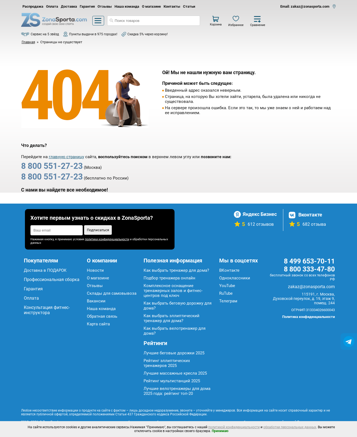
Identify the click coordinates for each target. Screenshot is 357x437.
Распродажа (32, 6)
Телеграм (228, 301)
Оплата (52, 6)
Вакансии (96, 301)
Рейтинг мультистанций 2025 (172, 380)
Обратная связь (102, 316)
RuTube (226, 293)
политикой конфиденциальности (234, 427)
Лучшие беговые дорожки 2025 (174, 353)
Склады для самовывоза (111, 293)
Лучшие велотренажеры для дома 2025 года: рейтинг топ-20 (177, 391)
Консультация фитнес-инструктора (47, 310)
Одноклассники (234, 278)
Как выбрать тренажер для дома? (176, 270)
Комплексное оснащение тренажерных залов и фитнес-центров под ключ (173, 290)
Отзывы (105, 6)
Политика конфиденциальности (308, 317)
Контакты (172, 6)
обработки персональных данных (289, 427)
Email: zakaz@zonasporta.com (304, 6)
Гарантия (87, 6)
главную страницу (66, 156)
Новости (95, 270)
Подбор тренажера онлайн (169, 278)
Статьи (189, 6)
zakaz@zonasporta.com (311, 286)
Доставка (69, 6)
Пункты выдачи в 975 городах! (93, 34)
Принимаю (220, 431)
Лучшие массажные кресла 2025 (175, 373)
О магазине (151, 6)
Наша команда (127, 6)
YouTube (227, 285)
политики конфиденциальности (107, 239)
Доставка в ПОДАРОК (45, 270)
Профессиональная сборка (51, 279)
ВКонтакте (229, 270)
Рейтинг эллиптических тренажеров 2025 (167, 363)
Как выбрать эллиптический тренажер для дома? (171, 318)
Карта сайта (98, 324)
